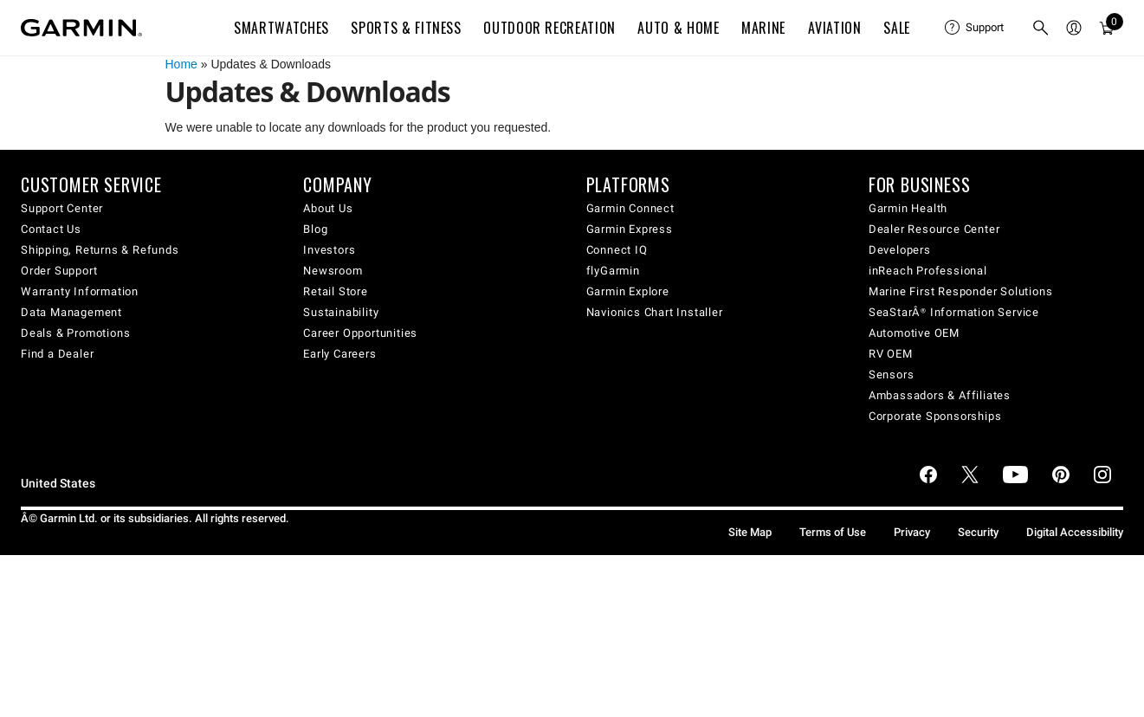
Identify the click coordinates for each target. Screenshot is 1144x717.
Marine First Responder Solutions (961, 291)
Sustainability (340, 312)
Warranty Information (80, 291)
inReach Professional (928, 270)
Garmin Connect (630, 208)
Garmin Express (629, 229)
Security (978, 532)
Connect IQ (617, 249)
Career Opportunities (360, 332)
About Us (327, 208)
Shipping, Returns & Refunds (100, 249)
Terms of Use (832, 532)
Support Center (62, 208)
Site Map (750, 532)
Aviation (835, 27)
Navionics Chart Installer (654, 312)
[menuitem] (974, 27)
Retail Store (335, 291)
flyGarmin (613, 270)
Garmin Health (908, 208)
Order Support (59, 270)
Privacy (912, 532)
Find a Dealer (57, 353)
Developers (900, 249)
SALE (896, 27)
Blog (315, 229)
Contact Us (51, 229)
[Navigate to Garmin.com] (81, 27)
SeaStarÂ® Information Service (954, 312)
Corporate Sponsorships (935, 416)
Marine (763, 27)
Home (181, 64)
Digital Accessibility (1074, 532)
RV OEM (891, 353)
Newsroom (332, 270)
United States (58, 483)
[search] (1041, 28)
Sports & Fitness (406, 27)
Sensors (892, 374)
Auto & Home (678, 27)
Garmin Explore (627, 291)
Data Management (71, 312)
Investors (329, 249)
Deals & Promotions (75, 332)
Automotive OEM (914, 332)
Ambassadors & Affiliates (940, 395)
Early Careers (339, 353)
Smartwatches (281, 27)
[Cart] (1107, 28)
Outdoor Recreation (549, 27)
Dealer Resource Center (934, 229)
